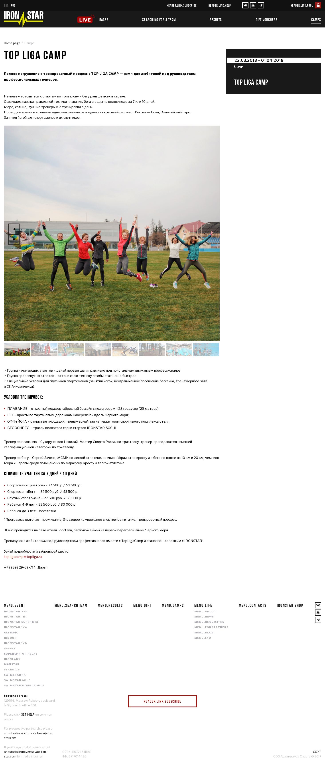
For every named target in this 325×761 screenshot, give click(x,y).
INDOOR (10, 638)
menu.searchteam (71, 605)
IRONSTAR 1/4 (15, 627)
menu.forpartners (211, 627)
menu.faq (202, 638)
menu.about (205, 611)
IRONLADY (12, 659)
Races (103, 20)
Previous (14, 229)
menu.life (203, 605)
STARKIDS (12, 669)
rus (13, 5)
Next (14, 239)
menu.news (204, 616)
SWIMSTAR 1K (15, 675)
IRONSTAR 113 (15, 616)
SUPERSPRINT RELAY (20, 654)
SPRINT (10, 648)
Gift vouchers (267, 20)
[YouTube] (253, 5)
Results (216, 20)
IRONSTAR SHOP (290, 605)
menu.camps (173, 605)
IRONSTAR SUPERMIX (21, 622)
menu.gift (142, 605)
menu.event (15, 605)
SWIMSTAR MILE (17, 680)
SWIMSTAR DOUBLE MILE (24, 685)
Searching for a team (159, 20)
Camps (316, 20)
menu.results (110, 605)
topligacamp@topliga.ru (23, 556)
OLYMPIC (11, 632)
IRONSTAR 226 (16, 611)
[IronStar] (23, 19)
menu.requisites (209, 622)
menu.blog (204, 632)
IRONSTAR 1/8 (15, 643)
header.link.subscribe (182, 5)
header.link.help (220, 5)
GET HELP (28, 714)
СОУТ (317, 752)
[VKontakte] (245, 5)
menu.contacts (253, 605)
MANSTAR (12, 664)
